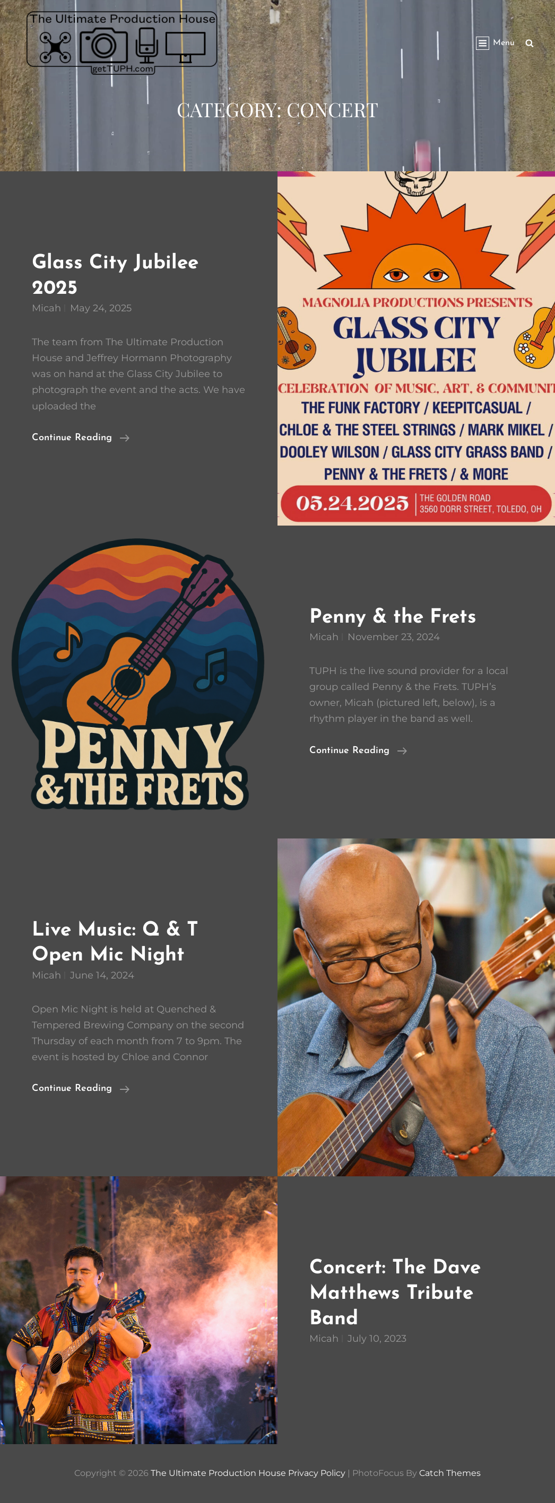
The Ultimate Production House (218, 1473)
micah (46, 308)
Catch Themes (450, 1473)
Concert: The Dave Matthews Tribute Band (395, 1294)
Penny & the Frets (392, 617)
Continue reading (80, 438)
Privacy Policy (316, 1473)
